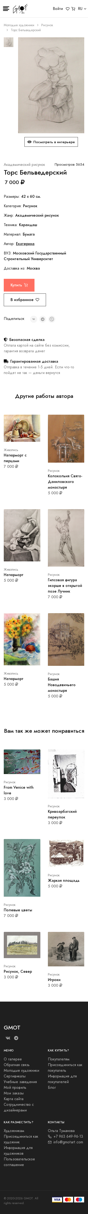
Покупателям (58, 1059)
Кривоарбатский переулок (62, 814)
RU (80, 8)
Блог (52, 1087)
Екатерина (25, 243)
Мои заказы (14, 1093)
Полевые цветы (18, 910)
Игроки (54, 979)
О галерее (13, 1059)
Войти (58, 8)
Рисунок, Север (18, 971)
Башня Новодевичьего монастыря (62, 684)
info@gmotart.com (65, 1142)
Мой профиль (15, 1087)
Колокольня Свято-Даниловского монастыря (65, 481)
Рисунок (47, 25)
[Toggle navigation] (6, 8)
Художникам (14, 1130)
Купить (19, 285)
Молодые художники (19, 25)
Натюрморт (13, 574)
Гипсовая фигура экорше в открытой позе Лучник (65, 585)
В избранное (25, 299)
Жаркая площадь (64, 880)
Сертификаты (15, 1076)
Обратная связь (17, 1065)
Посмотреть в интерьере (51, 141)
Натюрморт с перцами (15, 458)
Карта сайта (13, 1099)
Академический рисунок (24, 164)
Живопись (11, 450)
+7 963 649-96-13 (65, 1136)
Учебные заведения (20, 1082)
